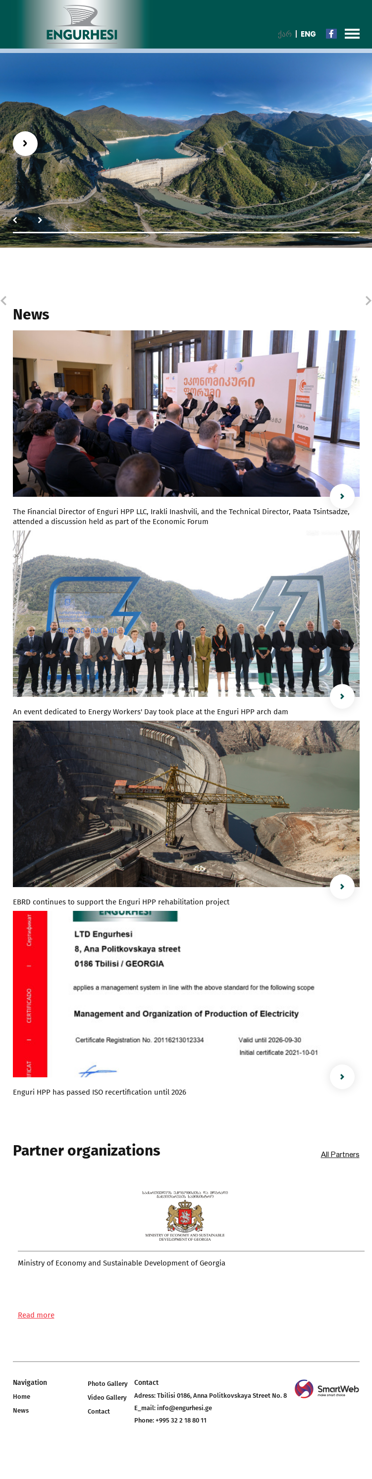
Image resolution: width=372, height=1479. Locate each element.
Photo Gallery (108, 1383)
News (21, 1410)
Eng (308, 34)
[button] (15, 220)
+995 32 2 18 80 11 (181, 1420)
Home (21, 1396)
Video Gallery (107, 1397)
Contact (99, 1411)
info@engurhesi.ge (184, 1408)
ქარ (285, 34)
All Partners (340, 1155)
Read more (36, 1315)
